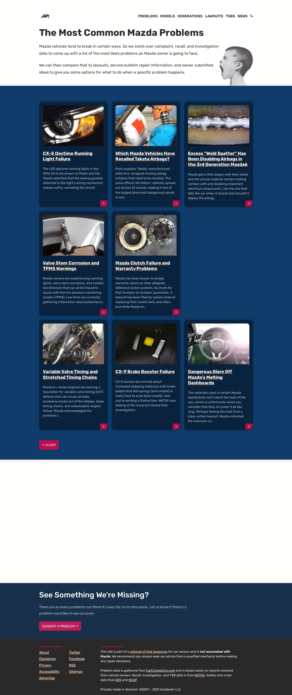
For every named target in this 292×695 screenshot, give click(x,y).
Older (49, 445)
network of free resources (149, 651)
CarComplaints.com (160, 670)
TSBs (230, 16)
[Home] (45, 16)
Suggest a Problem (60, 626)
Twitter (74, 652)
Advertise (47, 678)
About (44, 652)
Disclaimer (47, 659)
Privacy (45, 665)
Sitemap (76, 671)
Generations (190, 16)
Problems (148, 16)
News (243, 16)
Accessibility (49, 671)
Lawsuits (214, 16)
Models (167, 16)
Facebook (77, 659)
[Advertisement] (218, 252)
